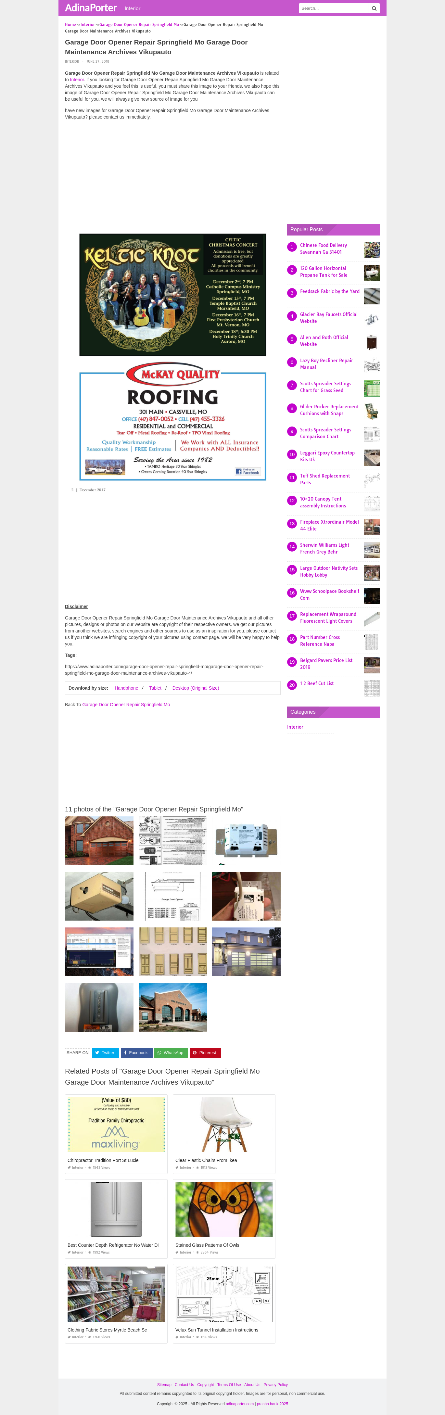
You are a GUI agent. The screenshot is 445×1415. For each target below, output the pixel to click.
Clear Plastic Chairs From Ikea (206, 1160)
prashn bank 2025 (272, 1404)
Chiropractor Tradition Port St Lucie (103, 1160)
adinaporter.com (240, 1404)
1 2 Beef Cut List (317, 683)
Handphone (126, 688)
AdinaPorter (91, 7)
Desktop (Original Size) (195, 688)
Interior (132, 8)
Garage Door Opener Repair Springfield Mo (126, 704)
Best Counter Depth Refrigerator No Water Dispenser (121, 1245)
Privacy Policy (275, 1385)
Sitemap (164, 1385)
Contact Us (184, 1385)
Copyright (205, 1385)
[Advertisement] (173, 170)
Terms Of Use (229, 1385)
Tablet (155, 688)
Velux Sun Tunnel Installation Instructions (216, 1329)
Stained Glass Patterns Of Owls (207, 1245)
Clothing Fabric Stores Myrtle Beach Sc (107, 1329)
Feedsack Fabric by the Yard (330, 291)
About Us (252, 1385)
